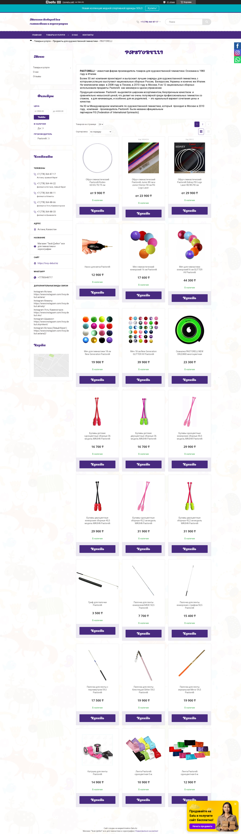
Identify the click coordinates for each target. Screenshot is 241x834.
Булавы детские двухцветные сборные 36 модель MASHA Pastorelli (143, 436)
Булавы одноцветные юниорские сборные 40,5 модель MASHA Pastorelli (189, 436)
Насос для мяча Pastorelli (97, 267)
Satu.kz (134, 828)
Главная (36, 35)
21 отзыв (171, 2)
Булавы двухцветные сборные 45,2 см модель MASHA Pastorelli (189, 521)
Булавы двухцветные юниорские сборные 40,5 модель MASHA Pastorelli (97, 521)
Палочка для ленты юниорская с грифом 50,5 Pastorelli (189, 605)
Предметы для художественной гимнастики (75, 41)
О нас (75, 35)
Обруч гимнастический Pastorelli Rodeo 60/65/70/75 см (97, 182)
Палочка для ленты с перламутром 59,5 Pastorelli (97, 690)
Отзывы (37, 76)
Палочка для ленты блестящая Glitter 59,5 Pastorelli (143, 690)
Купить (97, 211)
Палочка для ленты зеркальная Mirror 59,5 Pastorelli (189, 690)
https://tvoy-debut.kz (48, 263)
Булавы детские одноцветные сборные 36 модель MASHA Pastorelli (97, 436)
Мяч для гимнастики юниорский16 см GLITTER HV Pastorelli (189, 270)
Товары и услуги (55, 35)
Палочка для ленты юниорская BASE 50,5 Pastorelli (143, 605)
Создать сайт (68, 2)
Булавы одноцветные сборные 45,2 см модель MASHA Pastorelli (143, 521)
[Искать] (206, 22)
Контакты (88, 35)
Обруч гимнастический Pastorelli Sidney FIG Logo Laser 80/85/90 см (189, 182)
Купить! (152, 8)
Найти (41, 117)
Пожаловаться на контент (146, 831)
